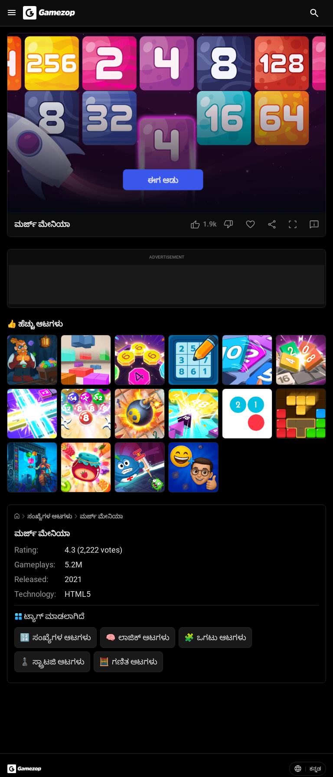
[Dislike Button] (228, 224)
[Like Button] (203, 224)
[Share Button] (272, 224)
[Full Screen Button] (292, 224)
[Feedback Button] (314, 224)
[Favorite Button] (250, 224)
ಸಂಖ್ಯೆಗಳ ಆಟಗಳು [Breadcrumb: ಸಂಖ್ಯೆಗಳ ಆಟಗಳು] (49, 516)
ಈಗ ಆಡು (163, 179)
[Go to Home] (17, 516)
